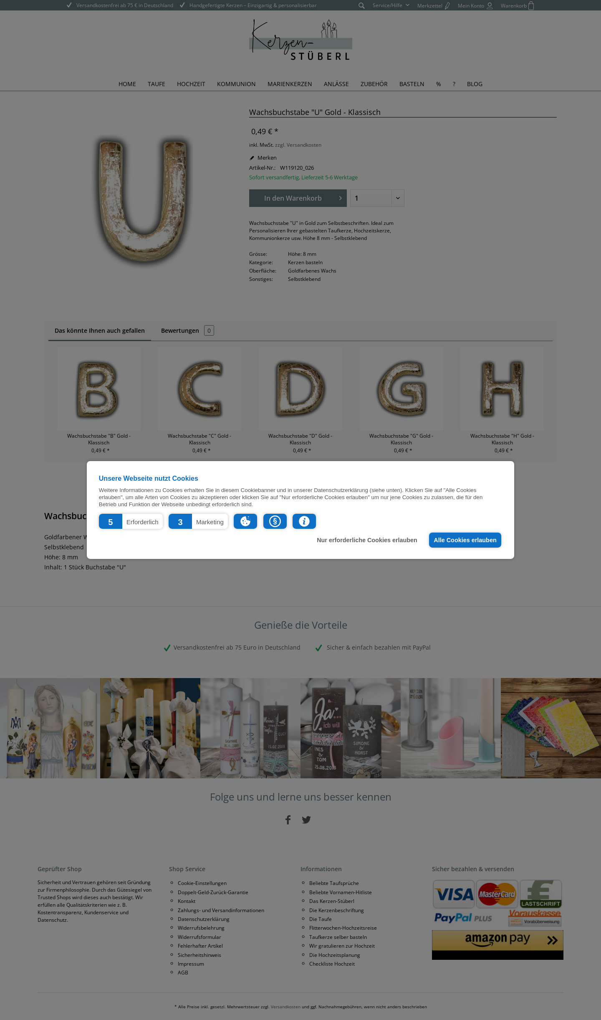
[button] (131, 521)
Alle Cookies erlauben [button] (465, 540)
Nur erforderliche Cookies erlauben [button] (367, 540)
